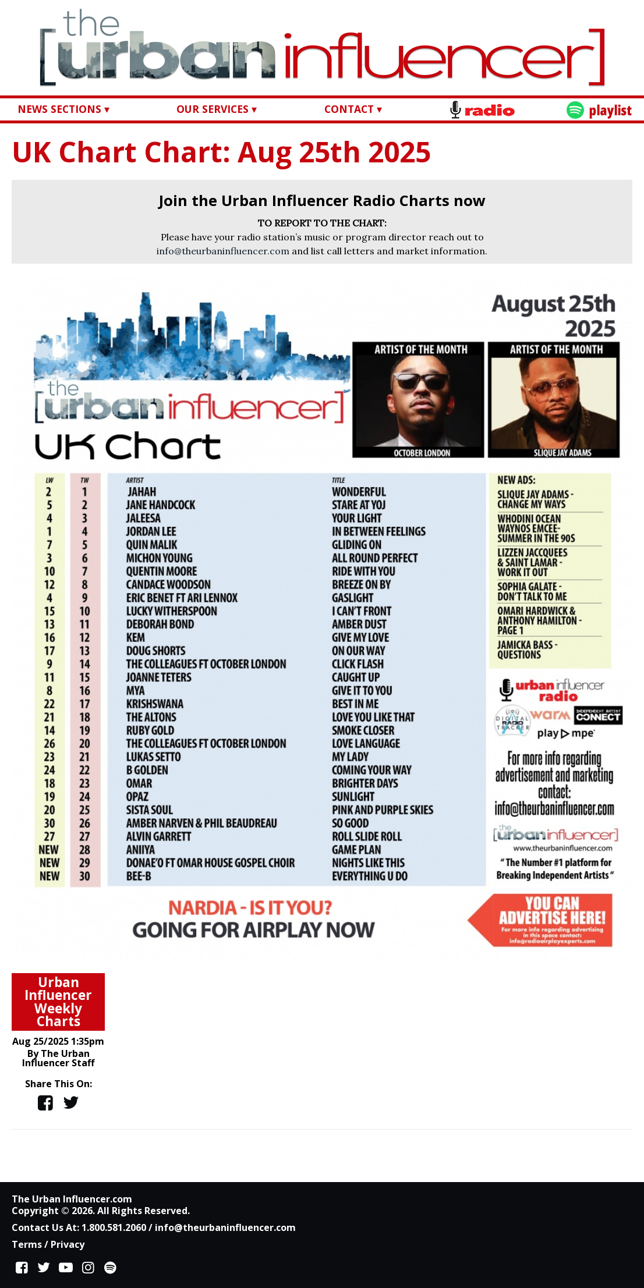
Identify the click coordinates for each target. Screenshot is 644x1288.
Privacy (67, 1244)
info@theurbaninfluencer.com (223, 251)
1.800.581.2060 (114, 1227)
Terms (27, 1244)
